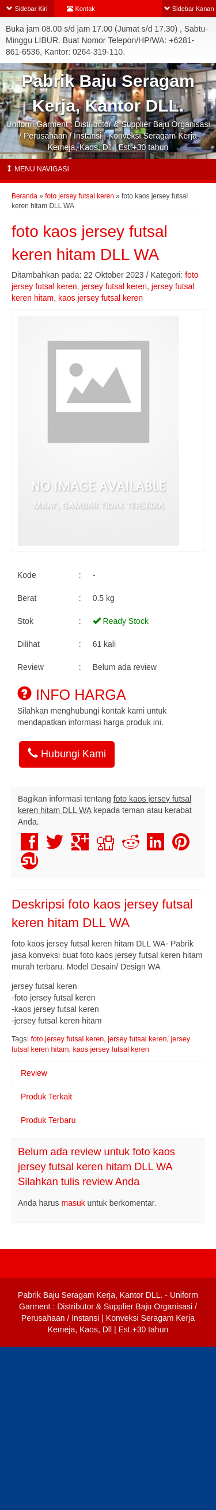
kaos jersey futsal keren (100, 297)
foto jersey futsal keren (79, 196)
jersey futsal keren (114, 286)
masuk (73, 1203)
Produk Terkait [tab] (46, 1096)
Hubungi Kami (67, 754)
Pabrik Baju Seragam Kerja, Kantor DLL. (90, 1295)
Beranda (24, 196)
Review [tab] (34, 1073)
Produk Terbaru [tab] (48, 1120)
